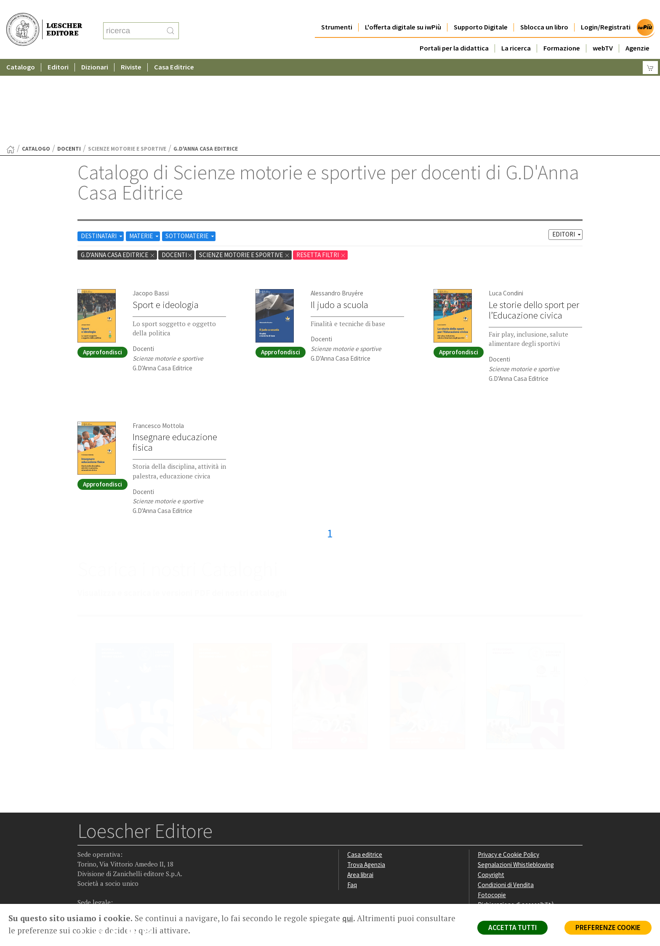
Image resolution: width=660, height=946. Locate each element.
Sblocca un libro (544, 10)
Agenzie (637, 31)
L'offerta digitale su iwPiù (403, 10)
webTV (603, 31)
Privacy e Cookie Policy (508, 772)
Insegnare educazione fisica (175, 360)
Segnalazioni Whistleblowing (516, 783)
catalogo (36, 66)
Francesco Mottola (158, 344)
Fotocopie (492, 813)
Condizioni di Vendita (506, 803)
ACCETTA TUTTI (512, 927)
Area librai (360, 793)
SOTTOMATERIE (190, 154)
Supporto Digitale (481, 10)
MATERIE (144, 154)
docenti (69, 66)
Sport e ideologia (166, 223)
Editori (58, 50)
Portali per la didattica (454, 31)
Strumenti (336, 10)
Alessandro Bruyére (337, 211)
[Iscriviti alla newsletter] (150, 850)
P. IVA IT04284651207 (106, 885)
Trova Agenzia (366, 783)
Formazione (561, 31)
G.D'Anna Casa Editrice (118, 173)
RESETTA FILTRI (321, 173)
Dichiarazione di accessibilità (516, 822)
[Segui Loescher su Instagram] (101, 851)
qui (347, 918)
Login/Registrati (606, 10)
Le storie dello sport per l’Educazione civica (534, 228)
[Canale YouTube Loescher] (134, 851)
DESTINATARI (102, 154)
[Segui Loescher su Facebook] (84, 851)
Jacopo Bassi (151, 211)
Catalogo (20, 50)
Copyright (491, 793)
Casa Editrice (174, 50)
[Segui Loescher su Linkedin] (117, 851)
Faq (352, 803)
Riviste (131, 50)
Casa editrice (364, 772)
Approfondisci (102, 270)
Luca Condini (506, 211)
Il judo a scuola (339, 223)
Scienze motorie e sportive (244, 173)
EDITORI (567, 152)
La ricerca (516, 31)
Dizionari (94, 50)
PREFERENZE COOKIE (608, 927)
